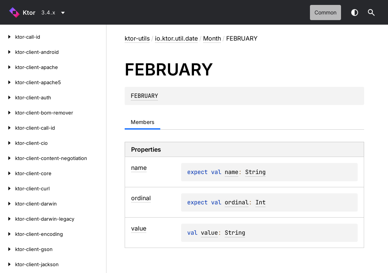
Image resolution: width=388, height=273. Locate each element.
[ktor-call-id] (7, 36)
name (231, 172)
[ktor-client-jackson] (7, 264)
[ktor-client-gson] (7, 249)
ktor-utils (137, 38)
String (255, 172)
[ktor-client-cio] (7, 143)
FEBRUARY (144, 96)
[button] (371, 12)
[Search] (371, 12)
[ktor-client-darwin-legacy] (7, 218)
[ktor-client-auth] (7, 97)
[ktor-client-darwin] (7, 203)
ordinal (237, 202)
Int (260, 202)
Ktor (29, 12)
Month (212, 38)
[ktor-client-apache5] (7, 82)
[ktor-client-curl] (7, 188)
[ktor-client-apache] (7, 67)
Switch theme (354, 12)
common (325, 12)
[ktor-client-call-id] (7, 127)
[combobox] (54, 12)
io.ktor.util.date (176, 38)
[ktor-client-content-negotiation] (7, 158)
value (209, 233)
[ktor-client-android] (7, 52)
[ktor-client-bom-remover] (7, 112)
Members (142, 122)
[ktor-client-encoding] (7, 234)
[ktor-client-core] (7, 173)
